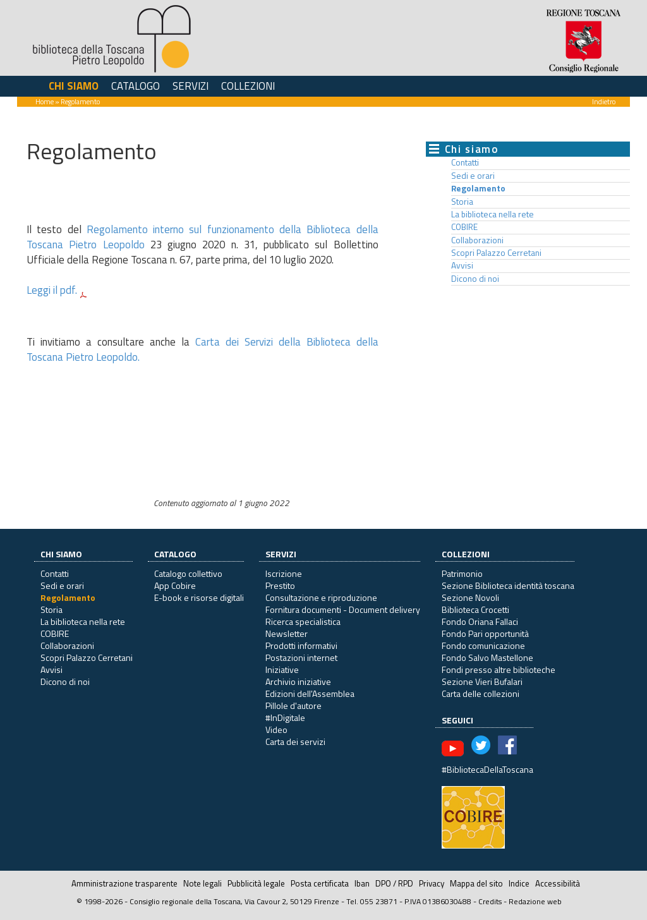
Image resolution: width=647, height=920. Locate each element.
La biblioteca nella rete (492, 214)
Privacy (431, 883)
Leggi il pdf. (52, 290)
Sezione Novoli (470, 597)
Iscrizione (283, 573)
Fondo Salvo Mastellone (487, 657)
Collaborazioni (477, 240)
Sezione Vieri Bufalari (482, 681)
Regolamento (478, 188)
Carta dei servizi (295, 741)
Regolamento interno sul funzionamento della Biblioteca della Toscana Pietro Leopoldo (202, 237)
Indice (519, 883)
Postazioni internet (301, 657)
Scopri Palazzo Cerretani (496, 252)
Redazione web (535, 901)
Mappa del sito (476, 883)
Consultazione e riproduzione (321, 597)
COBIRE (464, 227)
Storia (462, 201)
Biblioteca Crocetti (475, 609)
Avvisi (462, 265)
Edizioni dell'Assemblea (309, 693)
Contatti (465, 162)
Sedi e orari (473, 175)
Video (276, 729)
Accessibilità (557, 883)
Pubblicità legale (256, 883)
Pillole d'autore (293, 705)
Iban (362, 883)
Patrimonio (462, 573)
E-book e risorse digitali (199, 597)
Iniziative (282, 669)
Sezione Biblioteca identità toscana (508, 585)
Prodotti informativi (301, 645)
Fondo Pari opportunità (485, 633)
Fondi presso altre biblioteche (498, 669)
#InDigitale (285, 717)
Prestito (280, 585)
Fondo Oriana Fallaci (480, 621)
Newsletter (286, 633)
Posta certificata (320, 883)
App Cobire (175, 585)
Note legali (202, 883)
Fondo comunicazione (483, 645)
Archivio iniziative (298, 681)
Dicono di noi (475, 278)
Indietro (603, 101)
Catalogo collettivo (188, 573)
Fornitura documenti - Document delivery (342, 609)
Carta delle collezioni (480, 693)
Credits (490, 901)
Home (44, 101)
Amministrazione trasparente (124, 883)
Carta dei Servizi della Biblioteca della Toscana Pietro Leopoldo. (202, 349)
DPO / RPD (394, 883)
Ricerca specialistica (303, 621)
